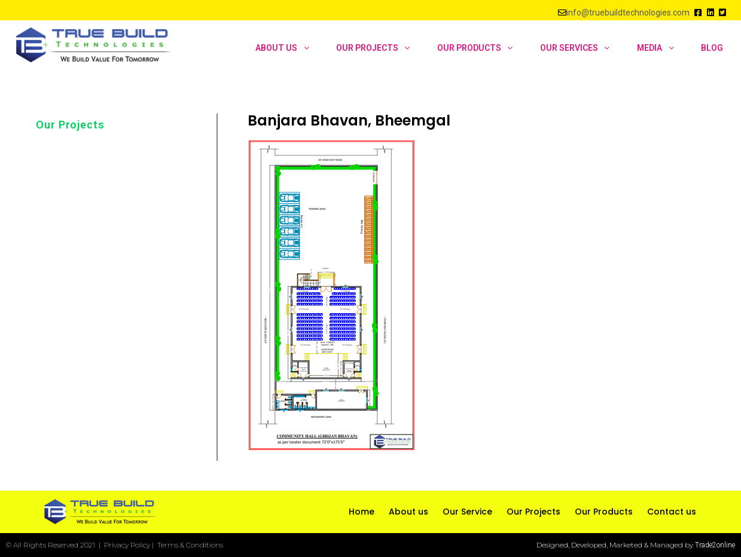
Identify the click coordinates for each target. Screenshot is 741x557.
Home (361, 512)
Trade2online (715, 545)
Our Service (467, 512)
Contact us (671, 512)
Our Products (604, 512)
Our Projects (70, 124)
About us (408, 512)
